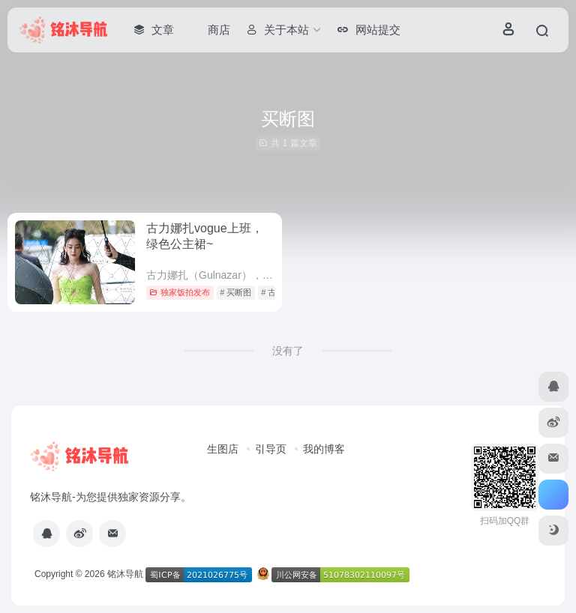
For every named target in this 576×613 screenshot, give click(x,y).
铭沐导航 (125, 574)
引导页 (270, 449)
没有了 (288, 351)
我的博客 (324, 449)
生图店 (222, 449)
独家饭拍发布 (179, 292)
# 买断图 (235, 292)
